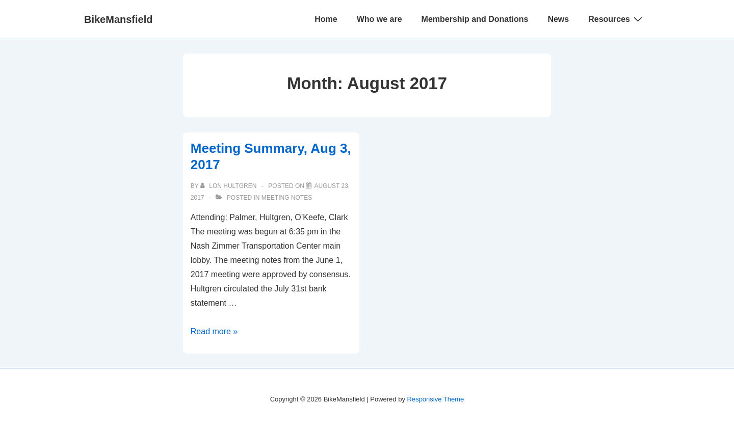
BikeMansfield (118, 19)
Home (325, 19)
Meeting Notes (286, 197)
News (558, 19)
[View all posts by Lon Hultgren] (229, 186)
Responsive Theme (435, 399)
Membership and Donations (475, 19)
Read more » (214, 331)
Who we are (379, 19)
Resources (616, 19)
